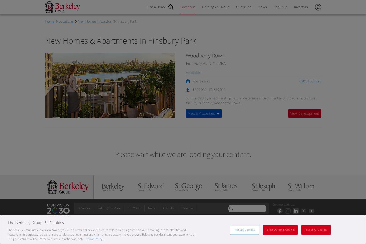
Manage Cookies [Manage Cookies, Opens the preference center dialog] (245, 230)
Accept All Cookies (316, 230)
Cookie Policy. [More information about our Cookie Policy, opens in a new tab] (94, 239)
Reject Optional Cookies (280, 230)
